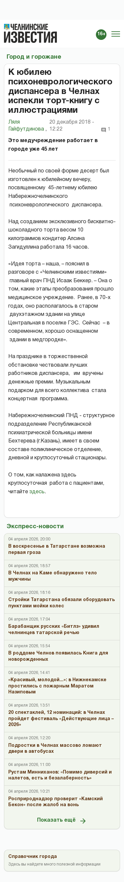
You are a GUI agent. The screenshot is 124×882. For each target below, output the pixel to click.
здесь (37, 492)
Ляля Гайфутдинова (27, 126)
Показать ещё (62, 821)
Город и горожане (34, 57)
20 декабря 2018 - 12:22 (71, 126)
